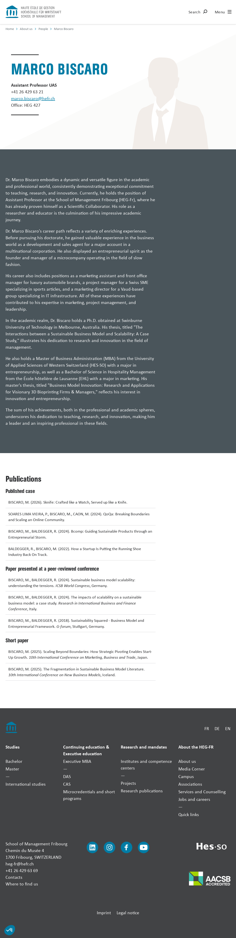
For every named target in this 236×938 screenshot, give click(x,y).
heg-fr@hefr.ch (20, 864)
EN (227, 728)
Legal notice (128, 912)
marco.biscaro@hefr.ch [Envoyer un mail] (33, 98)
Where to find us (22, 884)
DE (217, 728)
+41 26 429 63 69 (22, 870)
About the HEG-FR (195, 747)
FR (206, 728)
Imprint (104, 912)
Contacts (14, 877)
